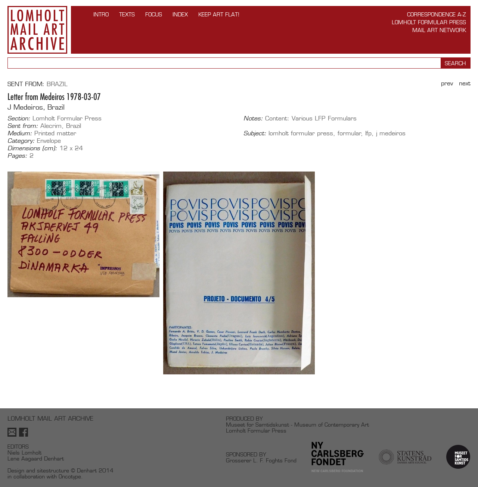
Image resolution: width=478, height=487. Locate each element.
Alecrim (51, 125)
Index (180, 14)
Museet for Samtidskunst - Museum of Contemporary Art (297, 424)
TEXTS (127, 14)
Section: (18, 118)
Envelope (49, 140)
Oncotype (70, 476)
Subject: (254, 133)
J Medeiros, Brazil (36, 107)
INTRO (101, 14)
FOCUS (153, 14)
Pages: (17, 156)
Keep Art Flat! (218, 14)
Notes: (253, 118)
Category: (21, 141)
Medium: (19, 133)
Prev (447, 83)
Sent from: (22, 126)
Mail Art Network (439, 30)
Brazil (57, 84)
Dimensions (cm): (32, 148)
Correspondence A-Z (436, 14)
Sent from (24, 84)
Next (465, 83)
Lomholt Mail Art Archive (37, 30)
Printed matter (55, 133)
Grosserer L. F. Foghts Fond (261, 460)
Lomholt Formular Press (429, 22)
